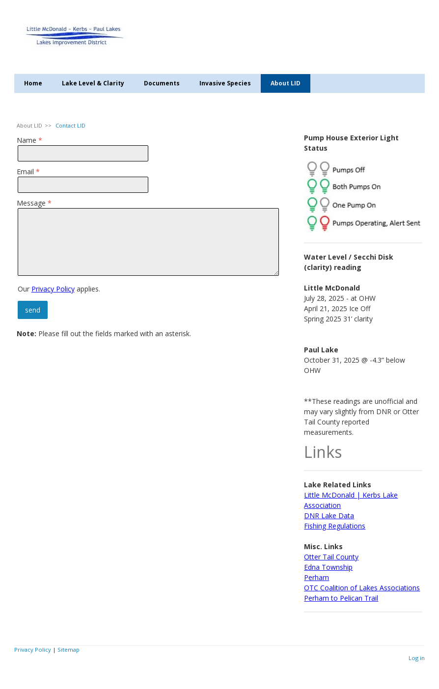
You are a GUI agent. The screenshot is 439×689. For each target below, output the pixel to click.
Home (33, 83)
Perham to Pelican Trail (341, 598)
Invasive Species (225, 83)
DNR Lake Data (329, 515)
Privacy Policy (53, 288)
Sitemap (68, 649)
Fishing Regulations (334, 525)
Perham (316, 577)
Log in (417, 658)
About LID (286, 83)
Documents (162, 83)
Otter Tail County (331, 556)
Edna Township (328, 567)
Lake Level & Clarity (93, 83)
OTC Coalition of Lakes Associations (362, 587)
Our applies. (59, 288)
